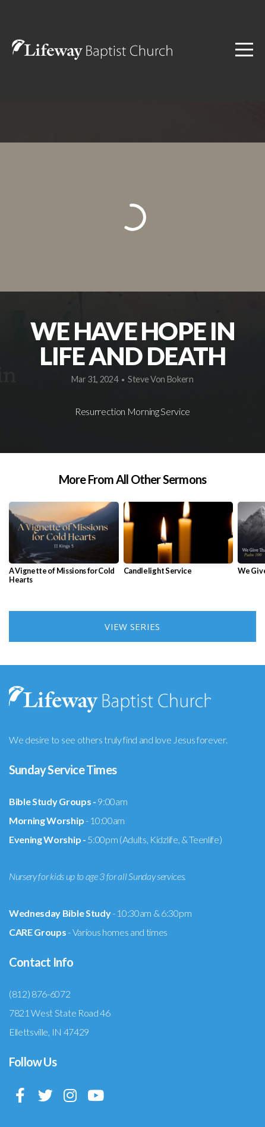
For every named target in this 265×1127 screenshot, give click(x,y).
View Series (132, 626)
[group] (64, 548)
